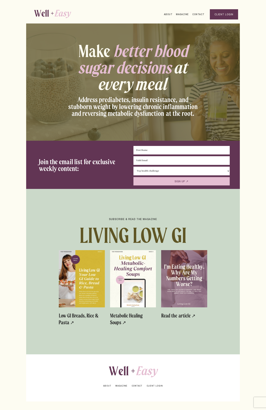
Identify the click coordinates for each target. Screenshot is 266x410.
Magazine (182, 14)
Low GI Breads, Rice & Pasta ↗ (78, 318)
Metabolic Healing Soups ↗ (132, 318)
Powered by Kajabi (133, 392)
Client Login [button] (224, 14)
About (168, 14)
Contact (198, 14)
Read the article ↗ (173, 318)
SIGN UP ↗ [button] (181, 181)
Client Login (155, 385)
